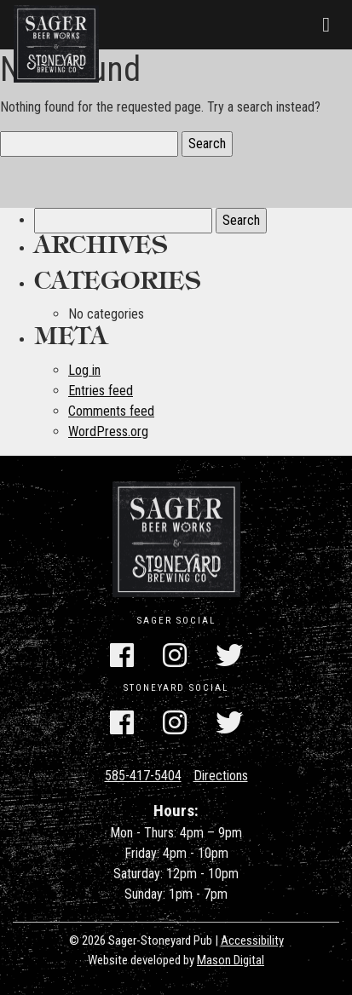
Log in (84, 370)
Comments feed (111, 411)
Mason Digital (230, 960)
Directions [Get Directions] (220, 776)
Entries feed (100, 390)
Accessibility (252, 940)
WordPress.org (108, 431)
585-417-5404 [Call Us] (143, 776)
